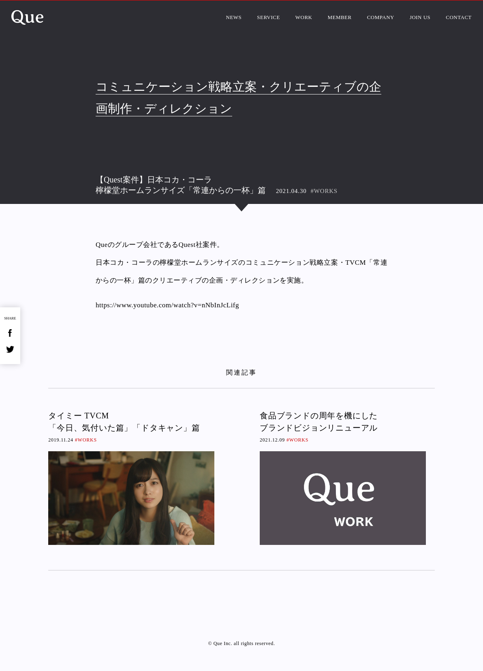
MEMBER (339, 17)
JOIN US (420, 17)
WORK (303, 17)
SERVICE (268, 17)
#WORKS (324, 191)
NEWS (234, 17)
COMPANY (380, 17)
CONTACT (459, 17)
